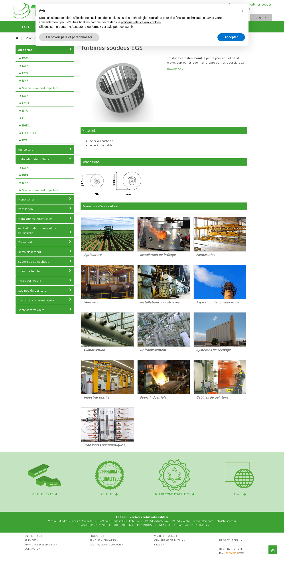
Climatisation (45, 242)
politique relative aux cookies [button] (141, 22)
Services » (31, 540)
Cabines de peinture (45, 290)
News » (159, 544)
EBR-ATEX (29, 133)
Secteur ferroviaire (45, 310)
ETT (25, 118)
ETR (25, 110)
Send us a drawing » (103, 540)
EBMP (26, 65)
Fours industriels (45, 281)
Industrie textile (45, 271)
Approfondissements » (40, 544)
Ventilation (45, 209)
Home (26, 26)
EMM (25, 103)
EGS (25, 73)
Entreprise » (33, 535)
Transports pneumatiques (45, 300)
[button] (242, 10)
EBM (25, 95)
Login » (261, 17)
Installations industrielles (45, 218)
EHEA (26, 125)
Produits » (97, 535)
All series (45, 50)
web (234, 553)
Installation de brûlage (45, 159)
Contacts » (32, 548)
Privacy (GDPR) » (230, 540)
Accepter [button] (231, 37)
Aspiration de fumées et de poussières (45, 230)
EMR (25, 80)
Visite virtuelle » (166, 535)
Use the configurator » (106, 544)
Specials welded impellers (40, 88)
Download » (175, 69)
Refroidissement (45, 252)
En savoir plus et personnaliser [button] (69, 37)
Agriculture (45, 149)
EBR (25, 58)
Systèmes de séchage (45, 261)
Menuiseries (45, 199)
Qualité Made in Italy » (169, 540)
